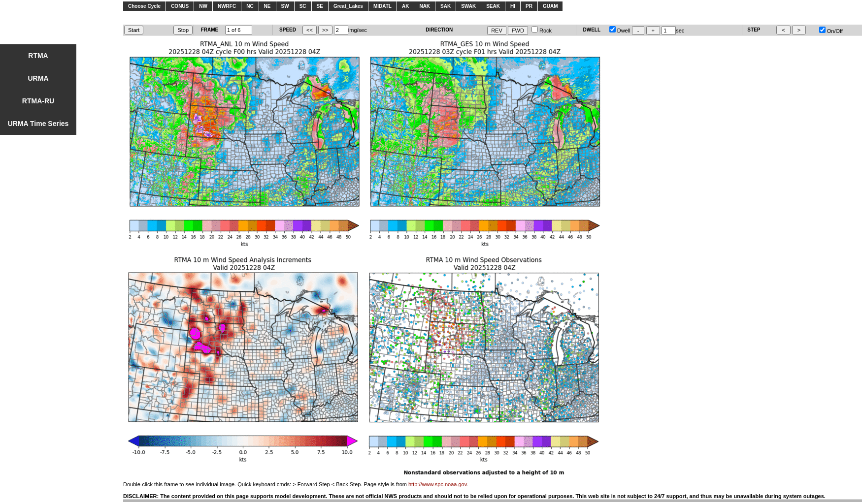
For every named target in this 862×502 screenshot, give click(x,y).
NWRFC (227, 6)
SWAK (468, 6)
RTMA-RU (38, 101)
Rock (541, 30)
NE (267, 6)
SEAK (493, 6)
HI (512, 6)
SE (320, 6)
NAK (424, 6)
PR (529, 6)
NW (203, 6)
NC (249, 6)
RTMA (38, 56)
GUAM (550, 6)
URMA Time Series (38, 123)
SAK (445, 6)
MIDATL (382, 6)
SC (302, 6)
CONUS (180, 6)
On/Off (831, 31)
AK (405, 6)
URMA (38, 78)
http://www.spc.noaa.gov (437, 484)
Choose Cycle (144, 6)
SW (285, 6)
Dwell (619, 30)
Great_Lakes (348, 6)
